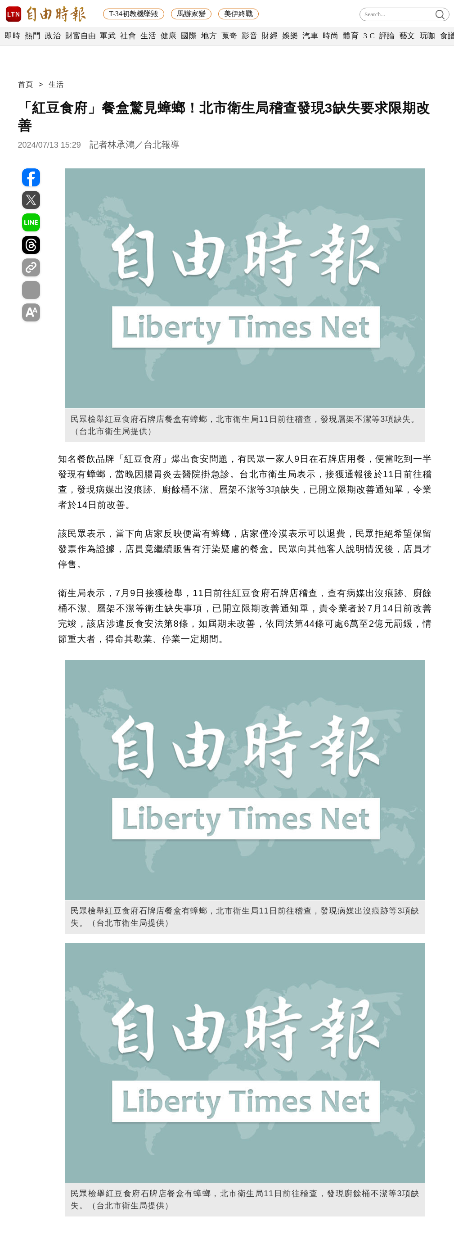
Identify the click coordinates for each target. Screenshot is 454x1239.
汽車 (310, 36)
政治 (53, 36)
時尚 (330, 36)
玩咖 (428, 36)
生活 (148, 36)
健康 (168, 36)
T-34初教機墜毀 (133, 14)
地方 (209, 36)
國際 (189, 36)
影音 (249, 36)
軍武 (108, 36)
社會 (128, 36)
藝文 (407, 36)
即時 (12, 36)
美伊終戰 (238, 14)
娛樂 (290, 36)
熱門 (32, 36)
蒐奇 (229, 36)
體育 (351, 36)
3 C (369, 36)
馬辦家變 (191, 14)
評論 (387, 36)
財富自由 (80, 36)
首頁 (25, 84)
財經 (270, 36)
